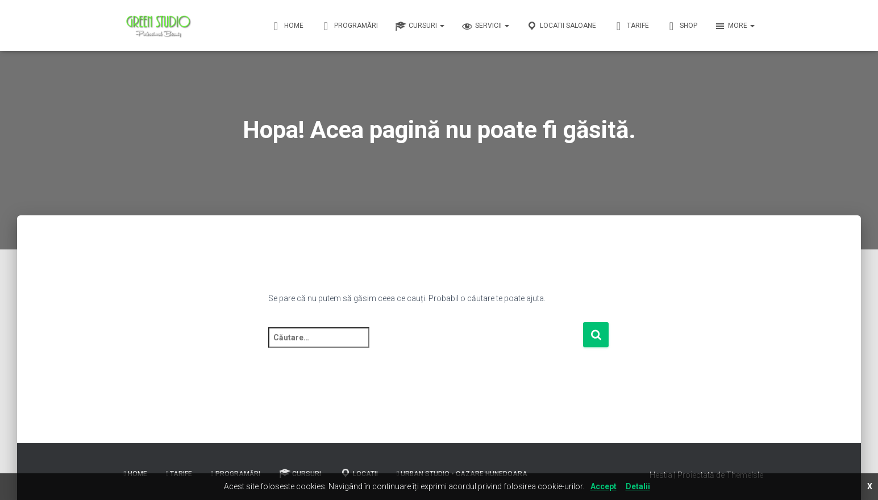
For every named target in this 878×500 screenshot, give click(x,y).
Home (287, 26)
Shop (681, 26)
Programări (349, 26)
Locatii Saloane (561, 26)
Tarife (631, 26)
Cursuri (419, 26)
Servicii (485, 26)
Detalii (638, 486)
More (734, 26)
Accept (603, 486)
